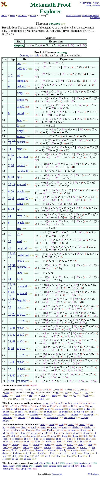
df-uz (68, 456)
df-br (86, 436)
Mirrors (4, 16)
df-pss (86, 433)
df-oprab (71, 447)
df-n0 (47, 456)
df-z (58, 456)
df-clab (76, 427)
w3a (57, 389)
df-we (89, 438)
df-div (15, 456)
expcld (21, 191)
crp (17, 399)
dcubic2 (55, 463)
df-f (90, 444)
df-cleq (88, 427)
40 (9, 327)
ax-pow (25, 408)
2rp (19, 228)
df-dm (48, 441)
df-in (65, 433)
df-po (58, 438)
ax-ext (81, 406)
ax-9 (39, 406)
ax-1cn (87, 408)
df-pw (23, 436)
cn (65, 395)
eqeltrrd (21, 184)
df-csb (34, 433)
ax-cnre (21, 417)
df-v (13, 433)
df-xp (5, 441)
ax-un (47, 408)
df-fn (80, 444)
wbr (32, 392)
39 (9, 334)
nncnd (20, 113)
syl (18, 75)
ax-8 (30, 406)
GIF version (95, 18)
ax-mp (46, 403)
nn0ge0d (22, 248)
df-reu (83, 430)
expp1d (21, 314)
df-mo (54, 427)
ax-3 (67, 403)
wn (20, 389)
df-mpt (15, 438)
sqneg (20, 203)
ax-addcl (19, 411)
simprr (20, 99)
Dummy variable (29, 55)
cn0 (86, 395)
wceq (69, 389)
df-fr (78, 438)
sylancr (21, 141)
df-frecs (26, 450)
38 (9, 307)
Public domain (57, 474)
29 (13, 253)
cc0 (76, 392)
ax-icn (6, 411)
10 (12, 155)
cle (30, 395)
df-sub (86, 453)
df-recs (51, 450)
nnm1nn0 (22, 171)
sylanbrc (22, 266)
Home (12, 16)
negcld (21, 222)
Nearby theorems (93, 5)
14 (9, 148)
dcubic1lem (39, 463)
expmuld (22, 286)
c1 (87, 392)
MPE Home (22, 16)
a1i (18, 234)
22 (9, 341)
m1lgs (25, 465)
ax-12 (70, 406)
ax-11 (60, 406)
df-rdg (63, 450)
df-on (25, 444)
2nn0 (20, 272)
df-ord (15, 444)
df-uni (64, 436)
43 (13, 341)
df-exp (15, 458)
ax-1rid (74, 414)
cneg (54, 395)
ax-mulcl (48, 411)
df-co (37, 441)
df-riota (47, 447)
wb (37, 389)
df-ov (58, 447)
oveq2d (21, 321)
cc (66, 392)
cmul (18, 395)
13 (9, 143)
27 (9, 234)
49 (12, 380)
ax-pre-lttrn (52, 417)
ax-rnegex (88, 414)
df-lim (36, 444)
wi (28, 389)
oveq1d (21, 215)
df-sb (43, 427)
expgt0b (38, 465)
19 (13, 184)
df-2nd (14, 450)
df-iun (75, 436)
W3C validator (93, 474)
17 (9, 184)
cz (6, 399)
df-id (35, 438)
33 (13, 284)
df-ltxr (63, 453)
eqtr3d (20, 327)
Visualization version (90, 16)
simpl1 (21, 92)
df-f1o (26, 447)
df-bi (42, 424)
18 (12, 176)
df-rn (59, 441)
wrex (6, 392)
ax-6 (11, 406)
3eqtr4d (21, 300)
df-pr (43, 436)
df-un (55, 433)
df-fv (36, 447)
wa (46, 389)
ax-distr (34, 414)
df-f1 (5, 447)
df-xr (52, 453)
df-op (53, 436)
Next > (96, 2)
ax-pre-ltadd (69, 417)
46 (13, 361)
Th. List (33, 16)
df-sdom (16, 453)
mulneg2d (22, 198)
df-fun (70, 444)
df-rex (60, 430)
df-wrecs (39, 450)
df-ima (80, 441)
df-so (68, 438)
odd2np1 (22, 68)
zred (19, 241)
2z (18, 125)
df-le (74, 453)
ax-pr (37, 408)
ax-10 (49, 406)
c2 (75, 395)
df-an (51, 424)
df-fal (13, 427)
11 (9, 140)
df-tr (26, 438)
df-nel (38, 430)
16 (12, 165)
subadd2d (22, 157)
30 (9, 256)
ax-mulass (19, 414)
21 (9, 198)
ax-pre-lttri (36, 417)
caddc (5, 395)
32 (9, 268)
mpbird (21, 165)
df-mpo (83, 447)
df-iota (59, 444)
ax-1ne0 (61, 414)
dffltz (83, 465)
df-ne (27, 430)
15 (9, 158)
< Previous (85, 2)
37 (9, 302)
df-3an (82, 424)
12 (13, 140)
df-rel (16, 441)
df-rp (80, 456)
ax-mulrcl (63, 411)
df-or (61, 424)
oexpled (52, 465)
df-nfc (17, 430)
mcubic (69, 463)
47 (9, 368)
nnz (19, 63)
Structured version (73, 16)
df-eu (64, 427)
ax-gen (74, 403)
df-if (13, 436)
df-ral (49, 430)
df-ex (23, 427)
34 (9, 278)
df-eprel (47, 438)
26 (9, 284)
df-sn (33, 436)
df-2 (37, 456)
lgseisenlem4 (9, 465)
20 (12, 191)
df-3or (71, 424)
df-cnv (27, 441)
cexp (29, 399)
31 (13, 265)
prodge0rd (23, 255)
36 (13, 298)
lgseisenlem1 (86, 463)
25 (9, 298)
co (57, 392)
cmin (43, 395)
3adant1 (21, 86)
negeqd (21, 368)
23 (12, 209)
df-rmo (71, 430)
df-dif (45, 433)
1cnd (19, 120)
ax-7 (20, 406)
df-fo (15, 447)
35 (9, 287)
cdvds (42, 399)
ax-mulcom (79, 411)
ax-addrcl (33, 411)
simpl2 (21, 106)
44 (9, 375)
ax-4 (85, 403)
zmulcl (21, 136)
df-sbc (23, 433)
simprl (20, 130)
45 (9, 361)
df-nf (33, 427)
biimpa (21, 80)
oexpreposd (68, 465)
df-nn (26, 456)
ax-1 (53, 403)
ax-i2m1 (47, 414)
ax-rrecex (7, 417)
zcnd (19, 148)
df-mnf (40, 453)
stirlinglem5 (8, 468)
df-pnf (28, 453)
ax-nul (14, 408)
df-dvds (27, 458)
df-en (83, 450)
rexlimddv (23, 380)
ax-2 (60, 403)
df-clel (6, 430)
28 (9, 253)
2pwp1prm (26, 468)
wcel (82, 389)
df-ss (75, 433)
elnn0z (21, 261)
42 (13, 334)
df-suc (47, 444)
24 (9, 215)
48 (13, 375)
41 (13, 327)
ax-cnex (59, 408)
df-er (73, 450)
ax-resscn (73, 408)
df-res (69, 441)
